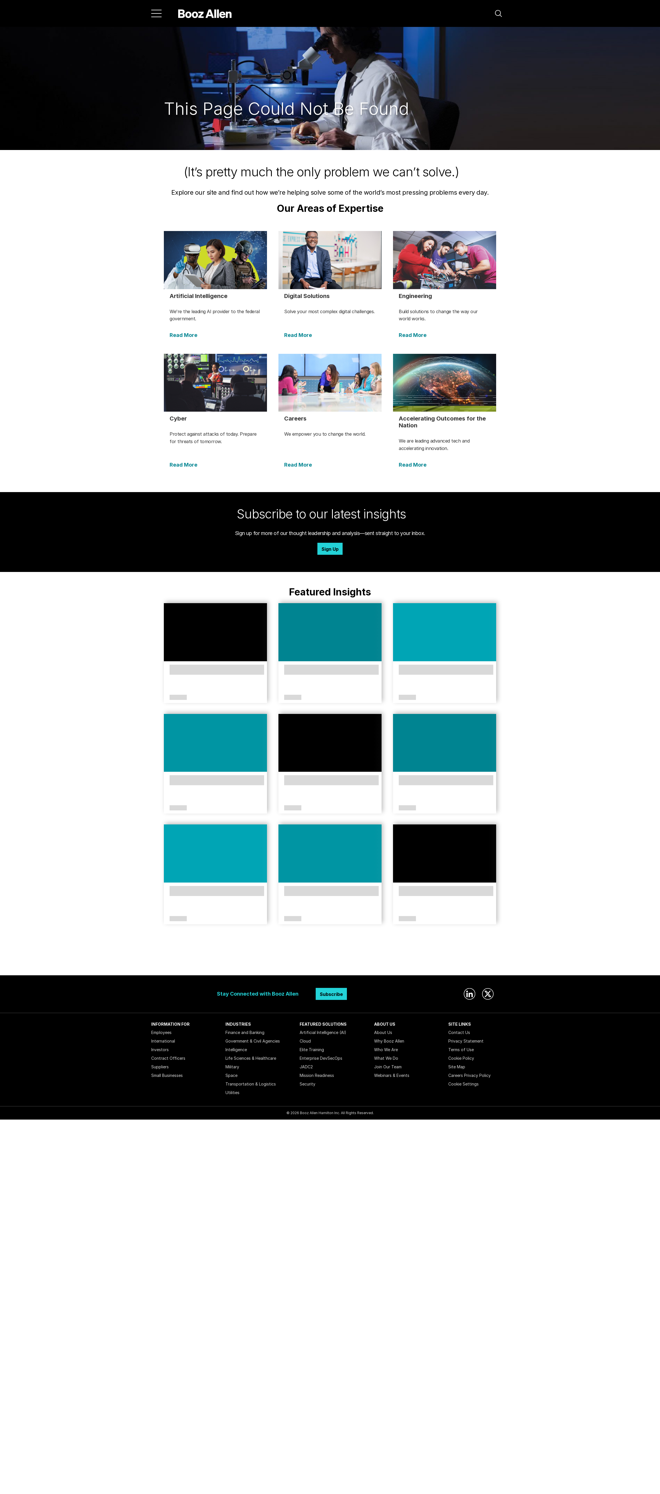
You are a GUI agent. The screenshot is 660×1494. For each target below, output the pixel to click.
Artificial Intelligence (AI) (323, 1032)
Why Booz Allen (389, 1041)
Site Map (456, 1066)
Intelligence (236, 1049)
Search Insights (330, 961)
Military (232, 1066)
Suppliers (160, 1066)
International (163, 1041)
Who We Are (386, 1049)
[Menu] (156, 13)
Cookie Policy (461, 1058)
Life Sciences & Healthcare (250, 1058)
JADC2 (306, 1066)
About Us (383, 1032)
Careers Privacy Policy (469, 1075)
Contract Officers (168, 1058)
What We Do (386, 1058)
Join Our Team (388, 1066)
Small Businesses (167, 1075)
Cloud (305, 1041)
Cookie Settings (463, 1083)
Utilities (232, 1092)
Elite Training (312, 1049)
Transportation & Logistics (250, 1083)
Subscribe (331, 994)
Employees (161, 1032)
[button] (498, 13)
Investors (160, 1049)
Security (307, 1083)
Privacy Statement (466, 1041)
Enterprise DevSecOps (321, 1058)
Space (231, 1075)
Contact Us (459, 1032)
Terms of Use (461, 1049)
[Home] (205, 13)
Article (178, 697)
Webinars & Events (391, 1075)
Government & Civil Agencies (252, 1041)
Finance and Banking (244, 1032)
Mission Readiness (317, 1075)
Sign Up (330, 549)
